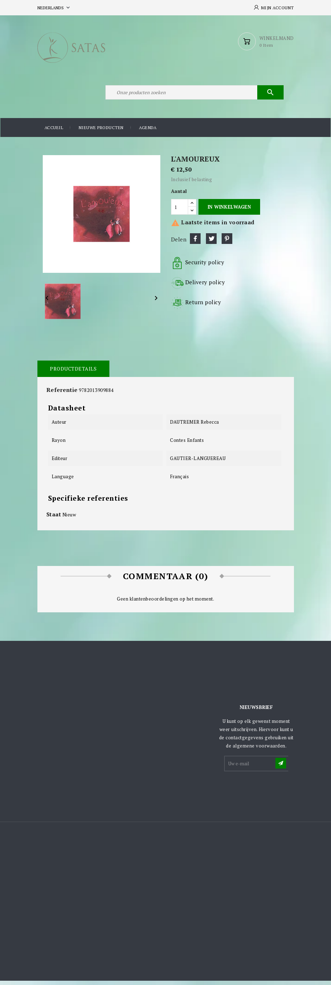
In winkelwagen (229, 211)
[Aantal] (179, 211)
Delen (195, 242)
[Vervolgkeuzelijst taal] (54, 8)
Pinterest (227, 242)
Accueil (54, 131)
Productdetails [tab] (73, 372)
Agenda (147, 131)
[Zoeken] (194, 95)
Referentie (62, 394)
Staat (53, 518)
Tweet (211, 242)
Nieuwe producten (101, 131)
